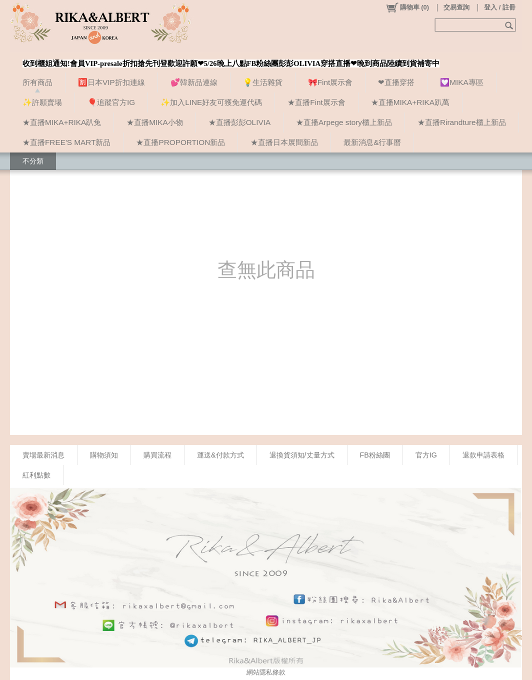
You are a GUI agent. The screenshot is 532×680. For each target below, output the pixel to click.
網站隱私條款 (266, 672)
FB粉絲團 (375, 455)
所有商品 (37, 82)
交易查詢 (457, 7)
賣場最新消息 (43, 455)
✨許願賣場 (42, 102)
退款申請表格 (483, 455)
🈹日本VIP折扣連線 (111, 82)
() (407, 7)
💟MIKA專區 (461, 82)
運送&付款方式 (220, 455)
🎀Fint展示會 (330, 82)
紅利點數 (36, 475)
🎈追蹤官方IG (111, 102)
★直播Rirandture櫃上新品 (462, 122)
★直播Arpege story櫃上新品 (344, 122)
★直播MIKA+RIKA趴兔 (61, 122)
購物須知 (104, 455)
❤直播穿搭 (396, 82)
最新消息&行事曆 (372, 142)
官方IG (426, 455)
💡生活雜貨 (262, 82)
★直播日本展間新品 (284, 142)
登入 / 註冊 (500, 7)
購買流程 (158, 455)
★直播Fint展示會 (317, 102)
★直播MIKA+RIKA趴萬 (410, 102)
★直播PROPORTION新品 (180, 142)
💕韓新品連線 (194, 82)
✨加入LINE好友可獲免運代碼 (211, 102)
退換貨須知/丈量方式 (302, 455)
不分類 (33, 161)
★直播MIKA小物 (154, 122)
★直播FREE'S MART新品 (66, 142)
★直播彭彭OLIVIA (239, 122)
